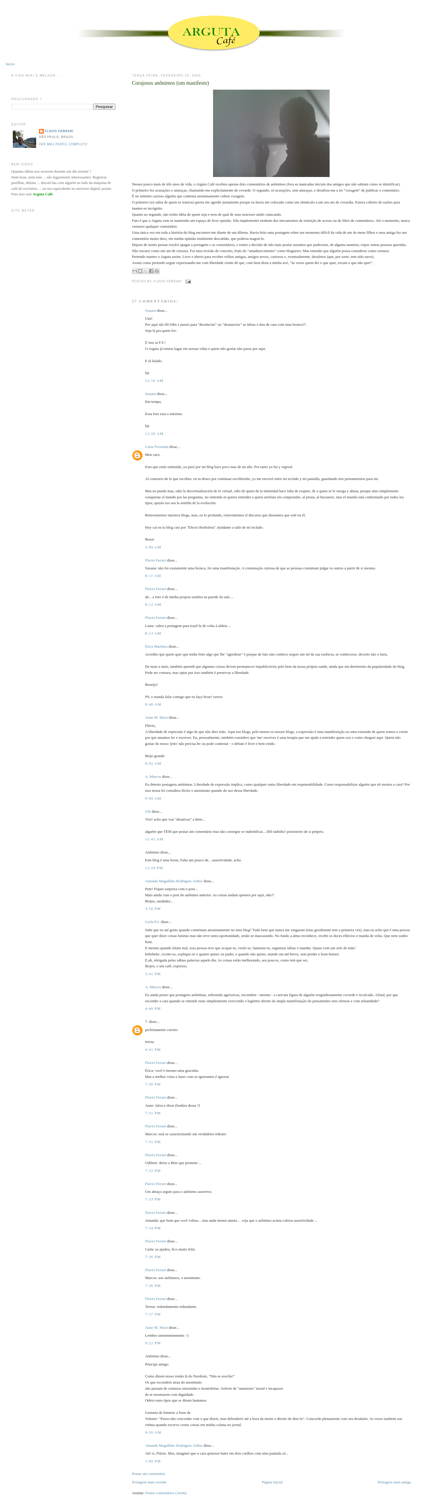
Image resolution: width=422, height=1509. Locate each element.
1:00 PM (153, 1461)
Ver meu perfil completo (63, 144)
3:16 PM (153, 908)
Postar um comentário (148, 1473)
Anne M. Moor (156, 717)
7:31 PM (153, 1113)
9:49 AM (153, 798)
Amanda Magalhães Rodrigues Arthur (174, 881)
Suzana (150, 310)
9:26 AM (153, 1432)
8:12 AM (153, 604)
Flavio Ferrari (155, 560)
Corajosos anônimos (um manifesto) (170, 83)
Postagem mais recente (149, 1482)
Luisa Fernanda (157, 446)
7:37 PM (153, 1314)
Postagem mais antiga (394, 1482)
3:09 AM (153, 547)
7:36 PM (153, 1257)
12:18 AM (154, 380)
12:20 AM (154, 433)
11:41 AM (154, 839)
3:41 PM (153, 974)
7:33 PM (153, 1199)
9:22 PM (153, 1343)
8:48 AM (153, 704)
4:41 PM (153, 1049)
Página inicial (272, 1482)
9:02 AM (153, 763)
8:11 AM (153, 575)
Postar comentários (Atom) (166, 1493)
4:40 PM (153, 1008)
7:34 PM (153, 1228)
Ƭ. (146, 1021)
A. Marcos (153, 776)
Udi (148, 811)
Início (10, 64)
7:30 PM (153, 1084)
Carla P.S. (152, 922)
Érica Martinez (156, 646)
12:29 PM (154, 868)
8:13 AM (153, 633)
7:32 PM (153, 1170)
